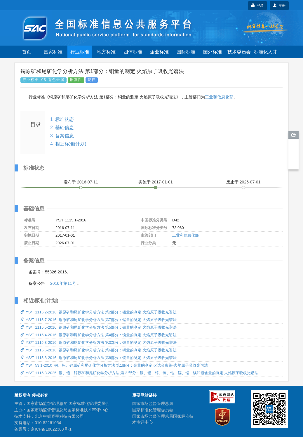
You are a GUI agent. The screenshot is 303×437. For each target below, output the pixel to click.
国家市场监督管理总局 (152, 403)
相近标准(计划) (70, 143)
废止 (243, 182)
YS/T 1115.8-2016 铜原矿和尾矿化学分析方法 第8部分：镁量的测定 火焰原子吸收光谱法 (98, 358)
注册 (279, 6)
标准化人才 (265, 51)
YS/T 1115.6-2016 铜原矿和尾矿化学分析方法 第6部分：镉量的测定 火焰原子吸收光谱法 (98, 350)
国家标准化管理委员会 (152, 409)
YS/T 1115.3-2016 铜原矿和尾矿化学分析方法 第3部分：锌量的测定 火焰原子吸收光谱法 (98, 342)
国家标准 (53, 51)
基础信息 (64, 127)
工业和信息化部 (219, 97)
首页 (26, 51)
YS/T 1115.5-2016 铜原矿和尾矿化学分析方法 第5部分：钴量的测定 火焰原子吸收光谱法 (98, 327)
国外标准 (212, 51)
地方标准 (106, 51)
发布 (81, 182)
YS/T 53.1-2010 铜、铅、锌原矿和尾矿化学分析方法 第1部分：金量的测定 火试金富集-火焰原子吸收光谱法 (114, 365)
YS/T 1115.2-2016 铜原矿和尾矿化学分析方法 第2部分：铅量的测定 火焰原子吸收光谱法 (98, 312)
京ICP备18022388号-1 (51, 429)
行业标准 (79, 51)
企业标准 (159, 51)
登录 (257, 6)
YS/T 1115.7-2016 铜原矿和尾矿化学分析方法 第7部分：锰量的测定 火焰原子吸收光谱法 (98, 320)
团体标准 (132, 51)
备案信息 (64, 135)
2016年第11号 (63, 283)
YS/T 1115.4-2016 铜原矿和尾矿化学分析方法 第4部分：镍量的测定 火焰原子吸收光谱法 (98, 335)
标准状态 (64, 119)
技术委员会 (239, 51)
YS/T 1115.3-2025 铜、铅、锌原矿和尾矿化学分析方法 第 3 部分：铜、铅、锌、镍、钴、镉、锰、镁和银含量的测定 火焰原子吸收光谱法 (139, 373)
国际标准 (186, 51)
